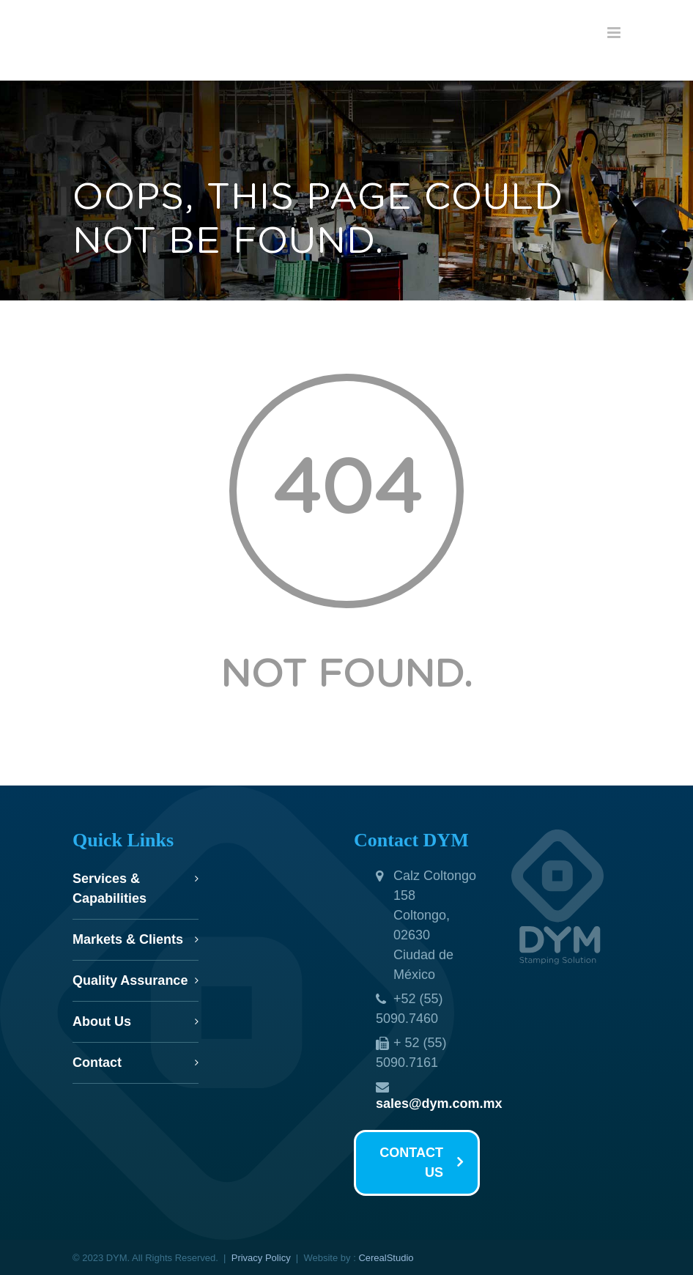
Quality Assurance (130, 980)
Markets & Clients (128, 939)
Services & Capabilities (110, 888)
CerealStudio (385, 1257)
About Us (102, 1021)
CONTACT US (421, 1162)
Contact (97, 1062)
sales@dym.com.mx (439, 1103)
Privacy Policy (261, 1257)
